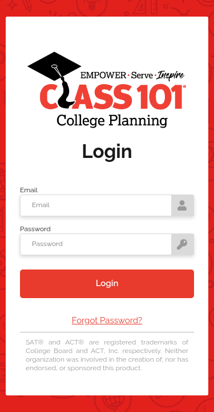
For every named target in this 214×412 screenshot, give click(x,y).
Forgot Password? (107, 320)
